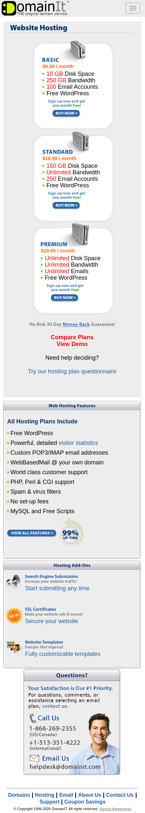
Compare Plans (72, 337)
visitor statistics (78, 443)
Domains (19, 795)
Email (66, 795)
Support (49, 802)
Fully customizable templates (62, 654)
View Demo (72, 344)
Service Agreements (115, 809)
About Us (89, 795)
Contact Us (120, 795)
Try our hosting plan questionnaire (72, 371)
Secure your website (51, 621)
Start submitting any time (57, 588)
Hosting (44, 795)
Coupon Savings (85, 802)
